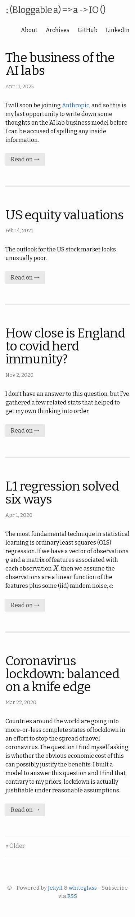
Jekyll (55, 888)
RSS (72, 896)
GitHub (88, 30)
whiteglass (83, 888)
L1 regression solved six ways (62, 492)
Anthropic (75, 105)
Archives (57, 30)
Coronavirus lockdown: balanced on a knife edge (62, 674)
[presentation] (7, 559)
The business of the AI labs (59, 64)
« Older (15, 845)
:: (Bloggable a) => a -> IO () (55, 9)
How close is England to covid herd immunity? (65, 346)
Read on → (25, 159)
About (29, 30)
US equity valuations (64, 215)
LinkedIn (118, 30)
